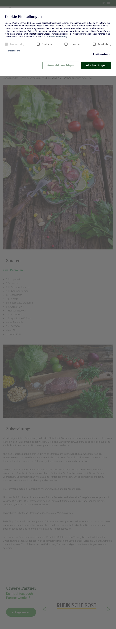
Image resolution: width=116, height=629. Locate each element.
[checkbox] (6, 44)
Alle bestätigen (96, 65)
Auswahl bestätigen (60, 65)
